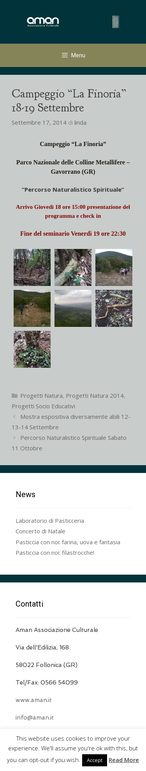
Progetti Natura (41, 395)
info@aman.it (35, 717)
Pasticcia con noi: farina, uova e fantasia (68, 542)
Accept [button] (94, 760)
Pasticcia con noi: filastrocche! (55, 552)
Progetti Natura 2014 (95, 395)
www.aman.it (34, 700)
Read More (124, 760)
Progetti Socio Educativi (43, 406)
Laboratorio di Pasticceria (50, 520)
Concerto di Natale (40, 531)
